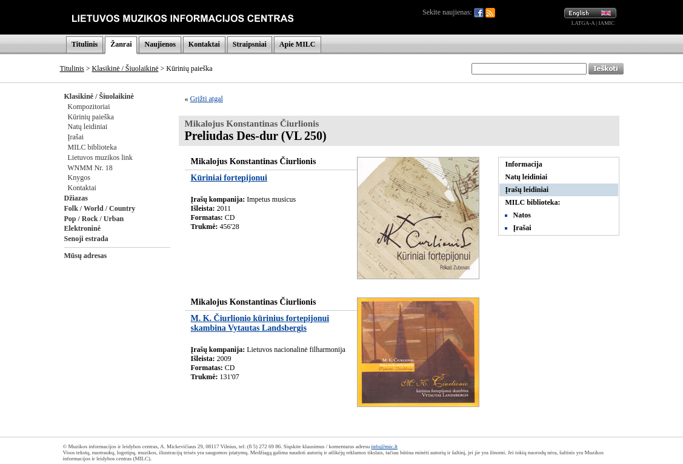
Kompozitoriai (89, 106)
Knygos (79, 177)
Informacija (523, 164)
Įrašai (76, 137)
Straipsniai (250, 44)
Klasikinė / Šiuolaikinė (125, 68)
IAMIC (607, 23)
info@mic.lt (384, 446)
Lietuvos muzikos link (100, 157)
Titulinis (85, 44)
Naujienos (159, 44)
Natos (522, 215)
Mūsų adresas (85, 255)
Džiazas (76, 198)
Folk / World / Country (100, 208)
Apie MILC (297, 44)
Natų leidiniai (88, 126)
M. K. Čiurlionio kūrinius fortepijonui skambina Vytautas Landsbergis (260, 323)
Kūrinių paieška (91, 117)
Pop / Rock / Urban (94, 218)
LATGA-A (583, 23)
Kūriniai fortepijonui (229, 177)
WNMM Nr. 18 (89, 168)
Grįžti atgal (206, 98)
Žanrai (121, 44)
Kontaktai (204, 44)
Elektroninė (82, 228)
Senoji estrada (86, 238)
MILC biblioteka (92, 147)
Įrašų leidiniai (527, 189)
